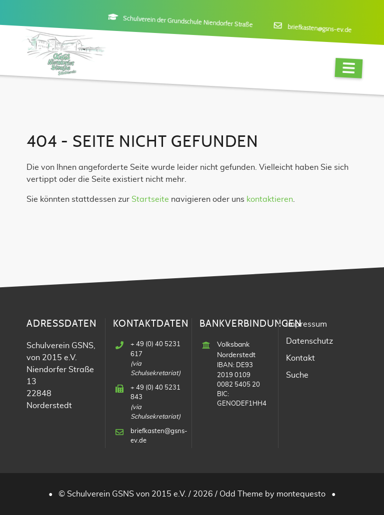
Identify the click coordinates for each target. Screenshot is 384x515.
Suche (297, 375)
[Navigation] (348, 68)
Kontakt (300, 358)
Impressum (306, 324)
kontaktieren (269, 199)
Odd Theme (241, 494)
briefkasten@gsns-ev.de (320, 29)
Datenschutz (309, 341)
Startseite (150, 199)
